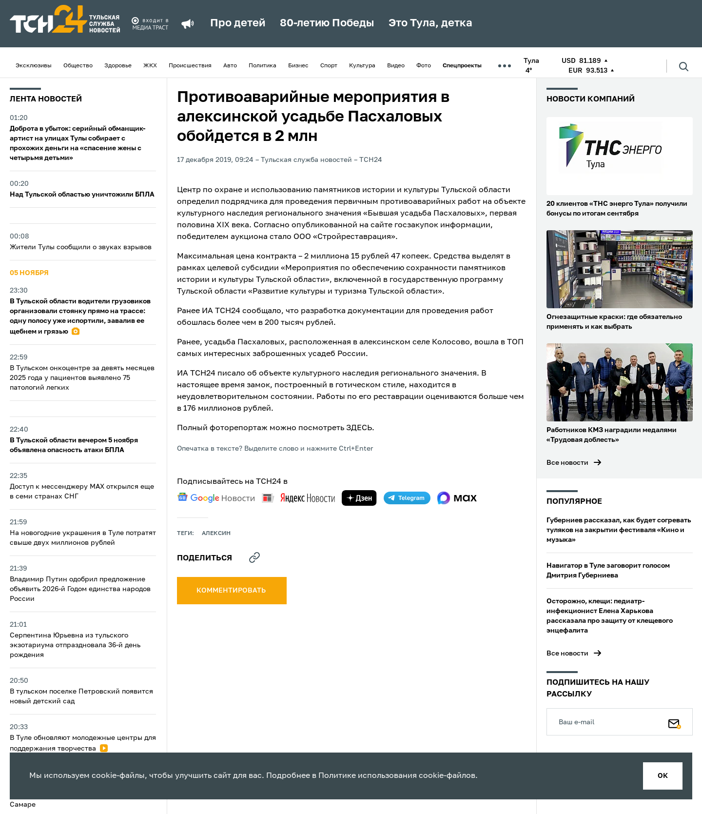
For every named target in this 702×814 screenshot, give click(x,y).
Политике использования (367, 776)
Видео (396, 66)
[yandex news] (298, 498)
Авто (230, 66)
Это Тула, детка (430, 23)
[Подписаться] (674, 722)
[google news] (216, 498)
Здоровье (118, 66)
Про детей (237, 23)
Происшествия (190, 66)
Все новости (567, 462)
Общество (78, 66)
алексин (216, 533)
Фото (423, 66)
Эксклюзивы (34, 66)
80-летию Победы (327, 23)
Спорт (328, 66)
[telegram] (407, 498)
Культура (362, 66)
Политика (262, 66)
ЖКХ (150, 66)
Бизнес (298, 66)
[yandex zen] (359, 498)
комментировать (231, 590)
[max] (457, 498)
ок (663, 776)
